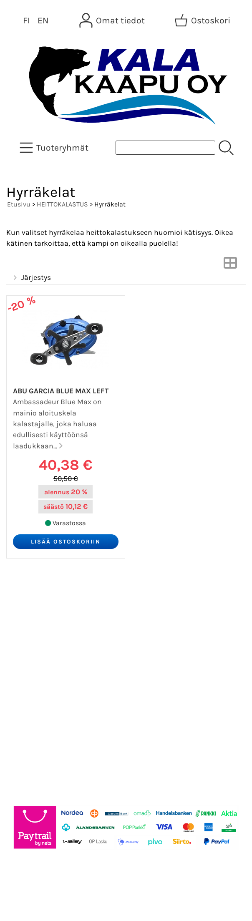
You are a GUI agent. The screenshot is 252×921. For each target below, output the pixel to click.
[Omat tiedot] (112, 20)
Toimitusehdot (40, 678)
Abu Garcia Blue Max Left (60, 391)
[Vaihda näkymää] (230, 265)
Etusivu (18, 204)
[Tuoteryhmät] (55, 148)
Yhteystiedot (36, 658)
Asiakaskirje (35, 618)
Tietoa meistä (38, 638)
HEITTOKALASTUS (62, 204)
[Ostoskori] (203, 20)
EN (43, 20)
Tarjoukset (31, 598)
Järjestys (31, 277)
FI (26, 20)
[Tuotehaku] (165, 148)
